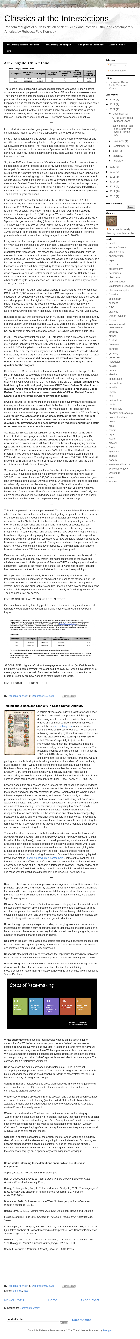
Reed (112, 438)
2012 (113, 191)
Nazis (112, 404)
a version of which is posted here (45, 858)
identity (113, 374)
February (118, 160)
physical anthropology (121, 413)
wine (111, 477)
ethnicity (17, 1290)
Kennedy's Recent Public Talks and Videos (119, 85)
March (116, 155)
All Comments (117, 70)
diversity (113, 311)
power (112, 421)
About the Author (117, 45)
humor (112, 370)
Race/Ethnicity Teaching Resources (22, 45)
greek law (114, 357)
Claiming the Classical (121, 286)
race (26, 1290)
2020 (113, 166)
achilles (113, 243)
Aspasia (113, 264)
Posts (112, 65)
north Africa (115, 408)
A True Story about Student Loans (26, 63)
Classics (113, 294)
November (119, 141)
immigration (115, 378)
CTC (111, 307)
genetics (113, 348)
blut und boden (117, 281)
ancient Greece (117, 247)
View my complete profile (120, 233)
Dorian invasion (117, 315)
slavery (113, 443)
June (116, 150)
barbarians (115, 273)
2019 (113, 171)
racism (112, 430)
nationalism (115, 400)
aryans (112, 260)
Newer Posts (14, 1300)
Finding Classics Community (90, 45)
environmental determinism (117, 326)
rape (111, 434)
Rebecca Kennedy (119, 229)
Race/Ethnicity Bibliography (58, 45)
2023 (113, 99)
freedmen (114, 344)
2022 (113, 104)
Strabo (112, 447)
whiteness (114, 473)
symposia (114, 451)
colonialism (115, 298)
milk (111, 395)
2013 (113, 186)
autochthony (116, 268)
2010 (113, 196)
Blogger (107, 1330)
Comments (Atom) (30, 1308)
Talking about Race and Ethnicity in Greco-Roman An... (122, 130)
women (113, 481)
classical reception (119, 290)
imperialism (115, 383)
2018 (113, 176)
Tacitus (113, 455)
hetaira (113, 366)
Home (8, 51)
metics (112, 391)
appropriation (116, 256)
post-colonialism (118, 417)
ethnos (112, 336)
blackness (114, 277)
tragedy (113, 460)
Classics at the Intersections (56, 18)
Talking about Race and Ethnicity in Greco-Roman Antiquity (43, 705)
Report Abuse (81, 1319)
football (113, 340)
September (119, 146)
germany (114, 353)
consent (113, 303)
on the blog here (63, 726)
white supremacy (118, 468)
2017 (113, 181)
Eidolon (113, 320)
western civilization (119, 464)
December (119, 113)
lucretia (113, 387)
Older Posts (90, 1300)
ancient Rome (116, 251)
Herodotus (115, 361)
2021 (113, 109)
